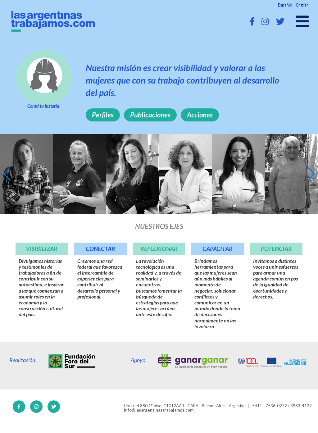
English (302, 4)
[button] (7, 174)
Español (285, 4)
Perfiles (103, 115)
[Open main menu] (302, 21)
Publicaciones (150, 115)
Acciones (200, 115)
